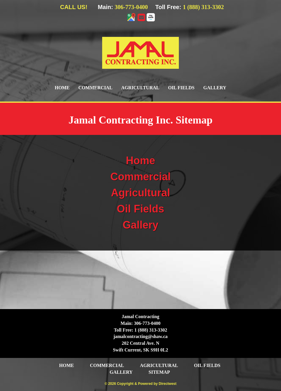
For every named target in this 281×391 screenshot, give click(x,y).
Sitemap (159, 372)
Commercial (95, 87)
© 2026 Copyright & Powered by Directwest (140, 384)
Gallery (214, 87)
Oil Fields (181, 87)
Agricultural (140, 87)
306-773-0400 (131, 7)
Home (62, 87)
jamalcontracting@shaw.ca (140, 336)
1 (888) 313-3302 (203, 7)
